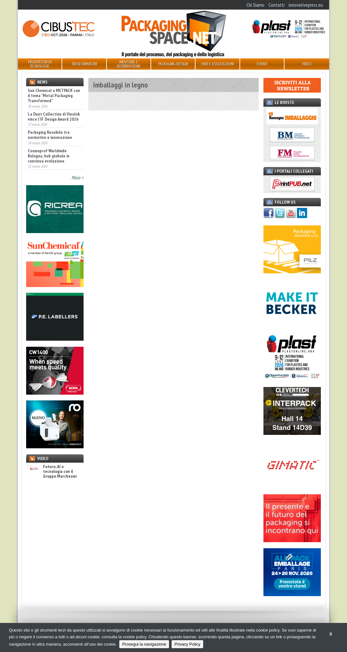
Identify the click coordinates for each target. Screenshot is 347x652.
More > (77, 177)
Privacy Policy (187, 644)
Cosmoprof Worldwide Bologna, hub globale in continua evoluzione (49, 155)
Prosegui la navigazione (144, 644)
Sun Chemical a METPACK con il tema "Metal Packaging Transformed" (54, 95)
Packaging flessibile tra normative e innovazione (50, 135)
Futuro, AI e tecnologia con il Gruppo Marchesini (51, 471)
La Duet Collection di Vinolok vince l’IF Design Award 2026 (54, 116)
